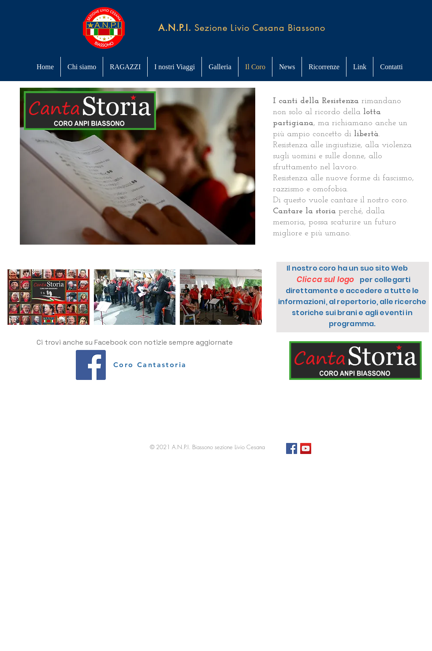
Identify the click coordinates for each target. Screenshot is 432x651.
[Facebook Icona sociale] (91, 365)
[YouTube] (305, 448)
